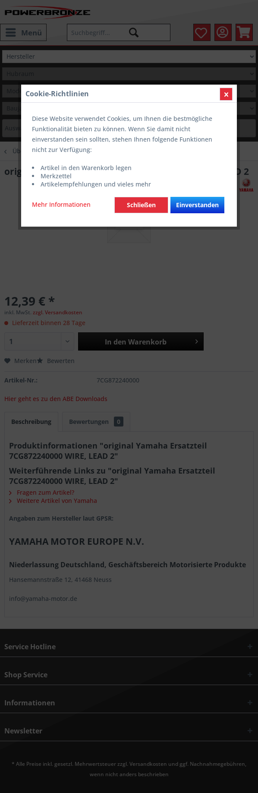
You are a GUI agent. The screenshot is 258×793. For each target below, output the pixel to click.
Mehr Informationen (61, 204)
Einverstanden (197, 205)
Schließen (141, 205)
